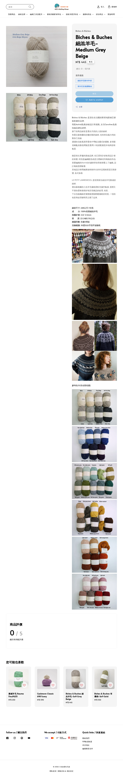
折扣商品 (99, 14)
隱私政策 (53, 771)
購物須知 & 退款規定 (66, 771)
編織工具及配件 (36, 14)
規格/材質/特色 (72, 14)
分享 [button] (79, 107)
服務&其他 (87, 14)
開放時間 (111, 14)
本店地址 (85, 745)
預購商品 (11, 14)
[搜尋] (30, 6)
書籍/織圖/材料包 (54, 14)
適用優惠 (80, 75)
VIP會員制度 (87, 741)
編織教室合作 (87, 748)
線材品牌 (21, 14)
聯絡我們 (85, 738)
